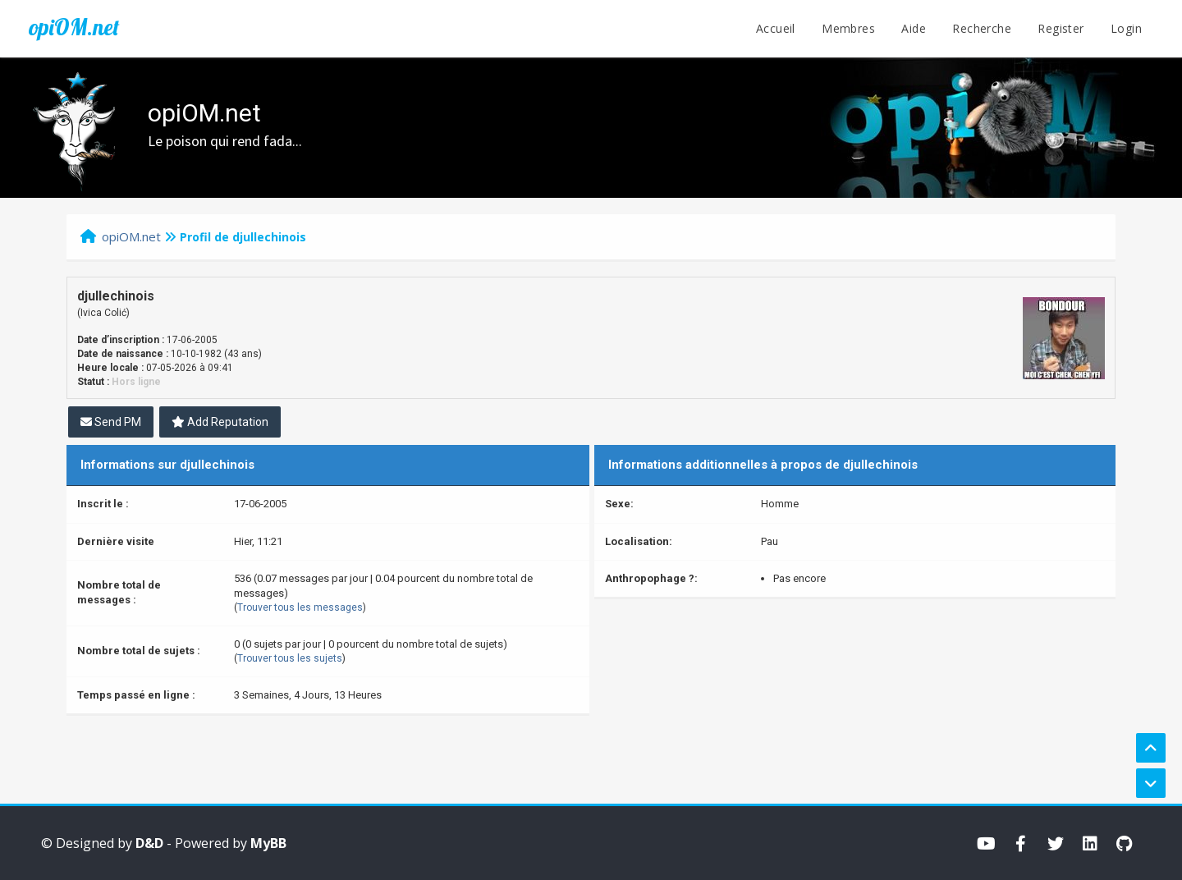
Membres (848, 28)
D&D (149, 843)
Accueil (775, 28)
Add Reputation (220, 422)
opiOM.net (74, 27)
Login (1126, 28)
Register (1061, 28)
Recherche (981, 28)
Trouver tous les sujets (289, 658)
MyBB (268, 843)
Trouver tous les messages (300, 607)
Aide (913, 28)
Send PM (110, 422)
